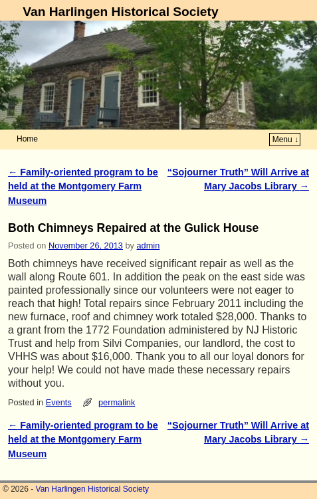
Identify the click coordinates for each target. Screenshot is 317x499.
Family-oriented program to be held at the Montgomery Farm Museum (83, 186)
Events (59, 402)
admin (148, 245)
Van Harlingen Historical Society (120, 12)
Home (27, 139)
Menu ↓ (285, 139)
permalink (116, 402)
